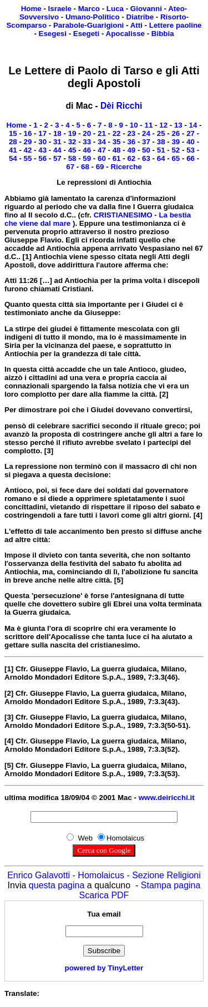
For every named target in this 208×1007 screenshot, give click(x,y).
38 (161, 142)
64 (161, 158)
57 (57, 158)
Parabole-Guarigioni (88, 25)
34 (102, 142)
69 (100, 167)
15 (13, 133)
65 (175, 158)
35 (117, 142)
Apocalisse (125, 33)
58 (72, 158)
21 (102, 133)
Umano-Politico (92, 17)
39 (175, 142)
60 (102, 158)
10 (134, 125)
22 (117, 133)
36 (131, 142)
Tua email (104, 914)
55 (28, 158)
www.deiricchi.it (167, 797)
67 (70, 167)
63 (146, 158)
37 (146, 142)
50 (146, 150)
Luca (115, 8)
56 (42, 158)
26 (175, 133)
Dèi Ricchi (121, 105)
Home (31, 8)
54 (13, 158)
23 (131, 133)
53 (190, 150)
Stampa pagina (171, 885)
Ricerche (125, 167)
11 (149, 125)
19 (72, 133)
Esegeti (86, 33)
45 (72, 150)
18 (57, 133)
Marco (89, 8)
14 (193, 125)
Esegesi (53, 33)
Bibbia (162, 33)
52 (175, 150)
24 (146, 133)
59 (87, 158)
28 (13, 142)
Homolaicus (101, 875)
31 (57, 142)
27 (190, 133)
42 (28, 150)
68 (85, 167)
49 (131, 150)
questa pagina (57, 885)
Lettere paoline (175, 25)
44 (57, 150)
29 (28, 142)
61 (117, 158)
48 (117, 150)
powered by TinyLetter (104, 968)
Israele (60, 8)
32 (72, 142)
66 (190, 158)
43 (42, 150)
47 (102, 150)
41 (13, 150)
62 (131, 158)
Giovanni (146, 8)
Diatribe (140, 17)
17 (42, 133)
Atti (136, 25)
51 (161, 150)
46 (87, 150)
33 (87, 142)
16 (28, 133)
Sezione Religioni (166, 875)
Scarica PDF (104, 895)
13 (178, 125)
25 (161, 133)
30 (42, 142)
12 (163, 125)
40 (190, 142)
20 (87, 133)
